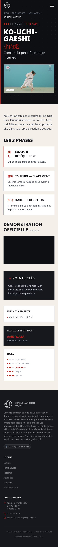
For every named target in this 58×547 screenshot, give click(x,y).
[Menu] (51, 5)
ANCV (40, 536)
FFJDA (22, 536)
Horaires (8, 472)
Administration (11, 487)
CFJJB (35, 536)
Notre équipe (10, 467)
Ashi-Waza (34, 13)
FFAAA (28, 536)
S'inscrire (8, 482)
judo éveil (36, 439)
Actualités (8, 477)
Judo (6, 13)
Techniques (18, 13)
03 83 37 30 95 (14, 513)
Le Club (7, 462)
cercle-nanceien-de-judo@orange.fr (21, 518)
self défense (16, 429)
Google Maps (13, 508)
